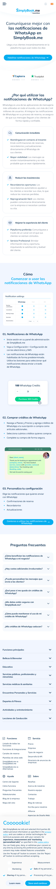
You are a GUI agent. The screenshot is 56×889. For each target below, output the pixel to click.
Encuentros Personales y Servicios (19, 692)
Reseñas (31, 781)
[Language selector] (51, 4)
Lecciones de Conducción (15, 718)
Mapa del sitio (9, 802)
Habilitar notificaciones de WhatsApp (27, 57)
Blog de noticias (35, 802)
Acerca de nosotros (36, 786)
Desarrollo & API (35, 756)
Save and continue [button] (37, 883)
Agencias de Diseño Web (39, 815)
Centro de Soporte (11, 781)
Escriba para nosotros (37, 807)
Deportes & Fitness (12, 701)
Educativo (8, 667)
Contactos (32, 794)
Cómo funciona (9, 786)
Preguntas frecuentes (12, 790)
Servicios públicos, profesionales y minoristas (19, 675)
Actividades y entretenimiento (17, 709)
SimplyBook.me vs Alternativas (10, 768)
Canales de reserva (11, 753)
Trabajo (31, 798)
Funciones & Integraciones (14, 749)
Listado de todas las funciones (11, 744)
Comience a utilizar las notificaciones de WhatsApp (27, 522)
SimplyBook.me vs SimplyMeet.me (10, 762)
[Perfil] (46, 4)
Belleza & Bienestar (12, 658)
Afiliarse (31, 811)
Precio (30, 744)
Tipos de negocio (35, 752)
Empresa (32, 748)
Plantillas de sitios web (13, 757)
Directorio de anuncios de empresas (39, 761)
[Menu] (5, 4)
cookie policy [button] (43, 842)
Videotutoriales (9, 794)
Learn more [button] (14, 883)
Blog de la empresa (11, 798)
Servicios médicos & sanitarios (17, 684)
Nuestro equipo (35, 790)
